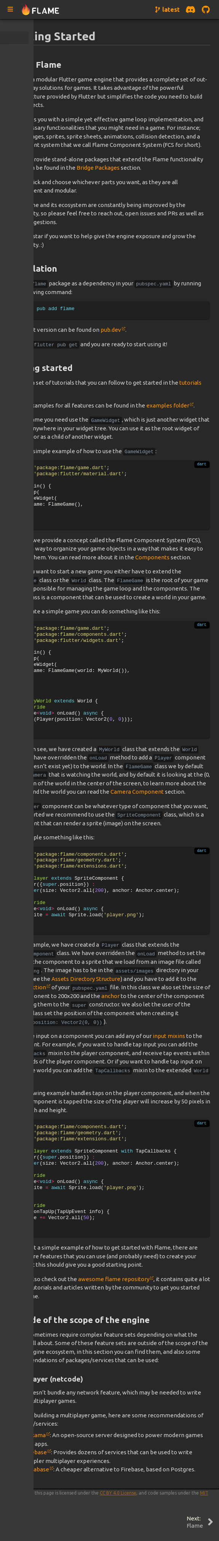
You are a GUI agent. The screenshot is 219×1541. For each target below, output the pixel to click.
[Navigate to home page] (40, 9)
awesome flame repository (113, 1279)
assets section (27, 987)
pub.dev (111, 329)
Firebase (35, 1452)
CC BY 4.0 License (118, 1492)
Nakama (35, 1435)
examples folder (167, 405)
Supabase (36, 1469)
